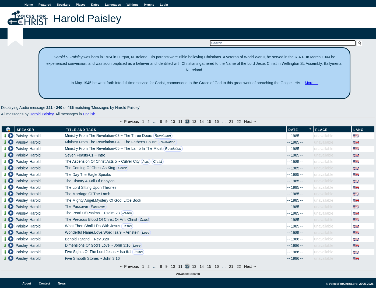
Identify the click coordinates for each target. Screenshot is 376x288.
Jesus (127, 226)
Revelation (163, 136)
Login (164, 4)
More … (311, 83)
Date (293, 130)
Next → (250, 121)
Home (28, 4)
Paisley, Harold (28, 136)
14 (201, 121)
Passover (98, 207)
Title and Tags (81, 130)
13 (194, 121)
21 (231, 121)
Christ (157, 161)
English (89, 114)
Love (145, 232)
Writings (132, 4)
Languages (113, 4)
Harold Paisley (42, 114)
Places (80, 4)
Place (321, 130)
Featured (44, 4)
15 (209, 121)
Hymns (149, 4)
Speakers (63, 4)
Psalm (127, 213)
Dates (95, 4)
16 (217, 121)
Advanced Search (188, 273)
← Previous (129, 121)
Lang (358, 130)
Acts (145, 161)
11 (180, 121)
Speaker (25, 130)
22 (239, 121)
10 (173, 121)
